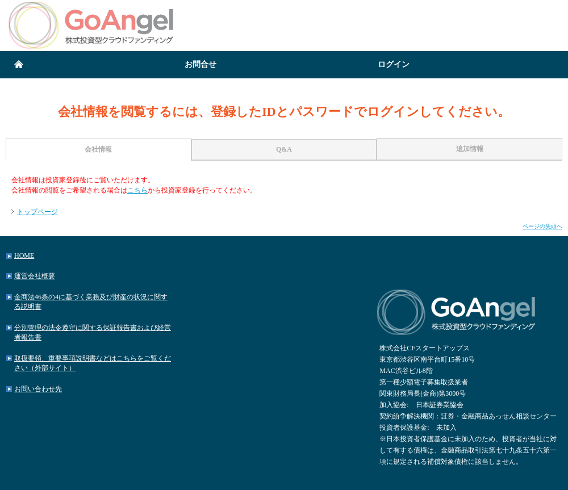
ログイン (394, 64)
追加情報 (469, 149)
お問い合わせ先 (38, 389)
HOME (24, 255)
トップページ (37, 212)
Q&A (284, 149)
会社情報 (98, 149)
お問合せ (200, 64)
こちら (137, 190)
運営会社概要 (34, 276)
